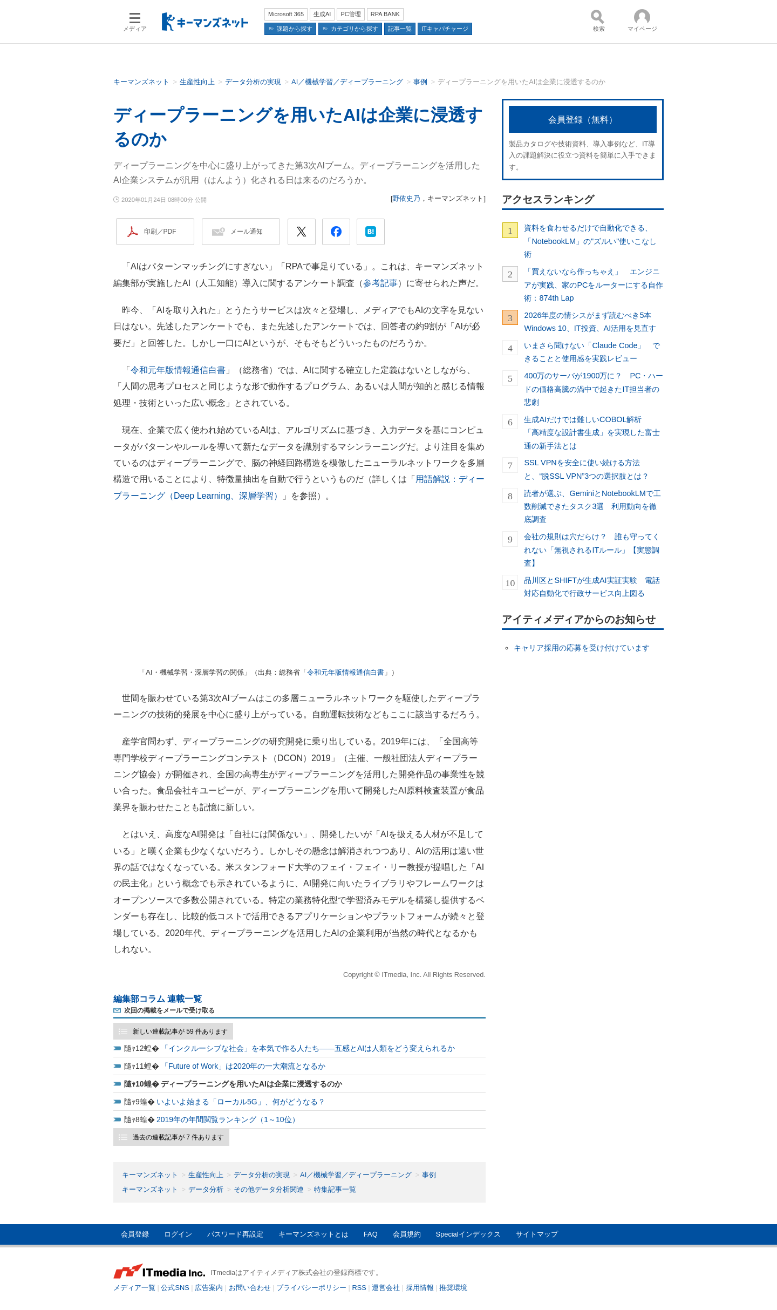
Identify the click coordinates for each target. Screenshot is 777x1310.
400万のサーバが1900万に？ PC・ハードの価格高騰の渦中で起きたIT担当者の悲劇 (593, 388)
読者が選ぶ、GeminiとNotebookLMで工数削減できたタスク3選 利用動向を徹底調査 (592, 506)
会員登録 (135, 1234)
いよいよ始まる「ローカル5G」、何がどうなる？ (240, 1101)
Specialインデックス (468, 1234)
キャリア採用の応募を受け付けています (582, 647)
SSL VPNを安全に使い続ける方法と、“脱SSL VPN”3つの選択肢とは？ (586, 469)
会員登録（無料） (582, 119)
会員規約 (407, 1234)
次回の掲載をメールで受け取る (169, 1010)
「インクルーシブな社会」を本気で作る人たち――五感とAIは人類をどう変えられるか (308, 1048)
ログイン (178, 1234)
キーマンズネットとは (313, 1234)
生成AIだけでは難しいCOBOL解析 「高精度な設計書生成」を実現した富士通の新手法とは (592, 432)
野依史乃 (406, 198)
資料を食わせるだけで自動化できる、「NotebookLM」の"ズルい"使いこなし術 (590, 241)
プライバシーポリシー (311, 1288)
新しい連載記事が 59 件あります (180, 1031)
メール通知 (246, 231)
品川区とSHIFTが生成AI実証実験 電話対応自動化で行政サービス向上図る (591, 587)
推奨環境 (453, 1288)
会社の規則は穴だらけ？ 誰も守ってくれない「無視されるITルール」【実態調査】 (592, 549)
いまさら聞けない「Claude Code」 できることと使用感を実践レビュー (592, 352)
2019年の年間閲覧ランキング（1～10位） (227, 1119)
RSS (359, 1288)
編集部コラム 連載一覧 (157, 998)
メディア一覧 (134, 1288)
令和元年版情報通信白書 (178, 370)
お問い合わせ (250, 1288)
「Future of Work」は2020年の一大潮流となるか (243, 1066)
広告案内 (209, 1288)
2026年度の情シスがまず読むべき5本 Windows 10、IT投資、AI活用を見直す (591, 321)
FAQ (371, 1234)
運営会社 (386, 1288)
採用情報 (420, 1288)
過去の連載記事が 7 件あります (178, 1137)
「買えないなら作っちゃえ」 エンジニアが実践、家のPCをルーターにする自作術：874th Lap (593, 284)
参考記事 (380, 283)
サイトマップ (537, 1234)
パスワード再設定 (235, 1234)
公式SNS (175, 1288)
